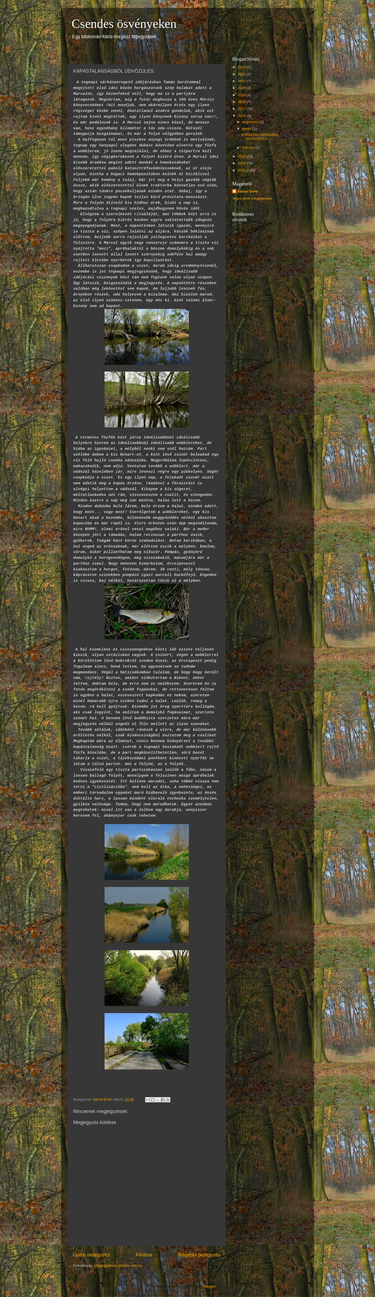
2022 (242, 74)
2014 (242, 163)
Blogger (210, 1286)
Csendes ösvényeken (124, 24)
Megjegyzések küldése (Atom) (118, 1266)
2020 (242, 88)
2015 (242, 156)
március (248, 148)
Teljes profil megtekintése (252, 198)
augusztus (250, 122)
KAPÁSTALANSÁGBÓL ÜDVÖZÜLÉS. (260, 137)
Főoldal (144, 1254)
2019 (242, 95)
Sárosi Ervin (248, 191)
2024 (242, 67)
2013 (242, 170)
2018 (242, 102)
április (247, 129)
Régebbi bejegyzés (199, 1254)
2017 (242, 109)
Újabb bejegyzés (91, 1254)
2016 (242, 116)
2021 (242, 81)
